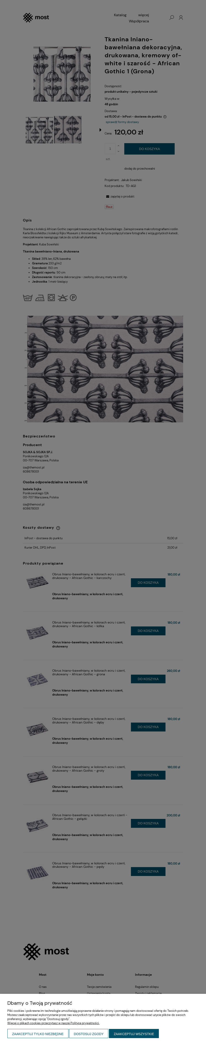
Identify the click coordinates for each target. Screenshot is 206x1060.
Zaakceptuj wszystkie (134, 1034)
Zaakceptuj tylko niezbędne (38, 1034)
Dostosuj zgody (89, 1034)
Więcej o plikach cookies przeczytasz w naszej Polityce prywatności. (53, 1023)
